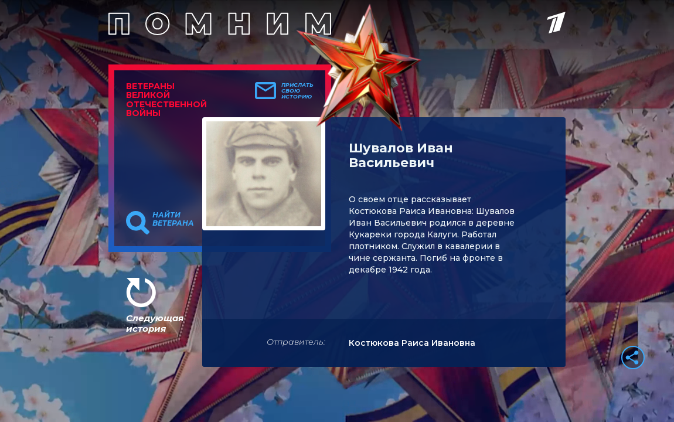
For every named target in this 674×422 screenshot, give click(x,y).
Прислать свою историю (297, 91)
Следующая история (154, 323)
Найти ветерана (173, 219)
